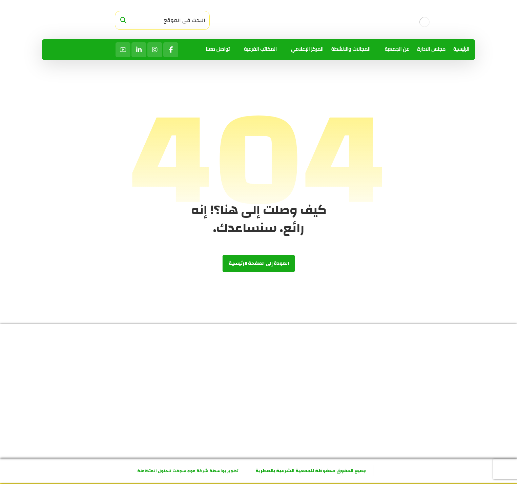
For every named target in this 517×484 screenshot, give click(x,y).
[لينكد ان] (138, 49)
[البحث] (123, 20)
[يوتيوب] (123, 49)
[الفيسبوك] (170, 49)
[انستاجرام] (154, 49)
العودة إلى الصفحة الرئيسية (258, 263)
